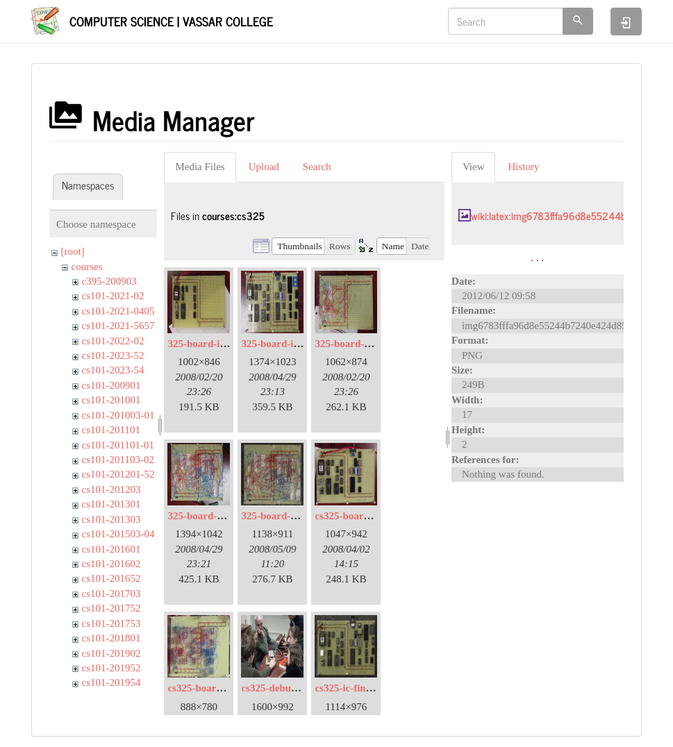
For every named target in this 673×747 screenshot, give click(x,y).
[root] (73, 251)
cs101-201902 (111, 653)
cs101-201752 (111, 608)
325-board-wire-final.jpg (296, 515)
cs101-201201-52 (118, 474)
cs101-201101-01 (118, 445)
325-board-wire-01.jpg (364, 343)
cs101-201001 (111, 399)
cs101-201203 (111, 489)
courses (87, 266)
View (474, 166)
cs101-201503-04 (118, 533)
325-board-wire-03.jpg (217, 515)
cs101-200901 (111, 385)
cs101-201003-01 (118, 415)
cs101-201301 (111, 504)
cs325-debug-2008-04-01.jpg (303, 688)
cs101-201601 (111, 549)
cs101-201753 (111, 623)
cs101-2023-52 (113, 355)
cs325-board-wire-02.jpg (221, 688)
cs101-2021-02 (113, 295)
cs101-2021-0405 (118, 311)
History (523, 166)
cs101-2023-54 (113, 370)
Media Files (199, 166)
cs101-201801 (111, 638)
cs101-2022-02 (113, 340)
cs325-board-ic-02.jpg (363, 515)
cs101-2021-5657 (118, 325)
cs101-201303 (111, 519)
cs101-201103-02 (118, 459)
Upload (264, 166)
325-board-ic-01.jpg (211, 343)
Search (317, 166)
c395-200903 (109, 281)
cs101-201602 (111, 563)
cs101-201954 (111, 682)
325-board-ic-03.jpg (285, 343)
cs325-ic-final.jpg (353, 688)
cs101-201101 (111, 429)
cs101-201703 (111, 593)
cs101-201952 (111, 667)
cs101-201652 (111, 578)
